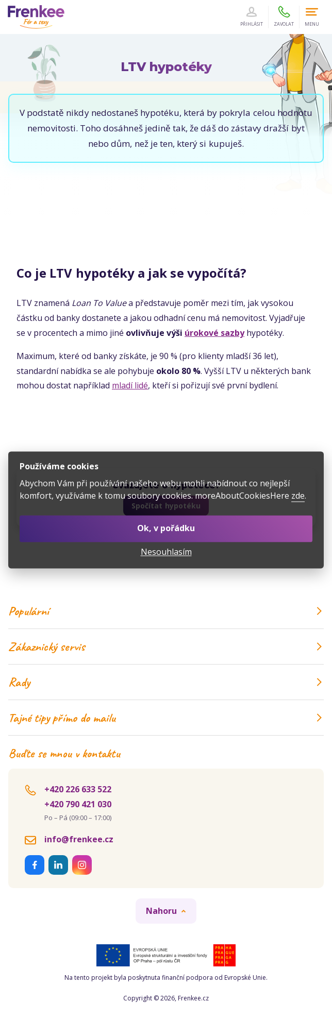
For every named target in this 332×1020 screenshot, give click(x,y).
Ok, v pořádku (166, 528)
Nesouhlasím (166, 552)
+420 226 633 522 (77, 789)
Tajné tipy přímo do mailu (166, 717)
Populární (166, 611)
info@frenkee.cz (78, 839)
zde (298, 496)
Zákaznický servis (166, 646)
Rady (166, 682)
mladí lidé (130, 385)
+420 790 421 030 (77, 804)
